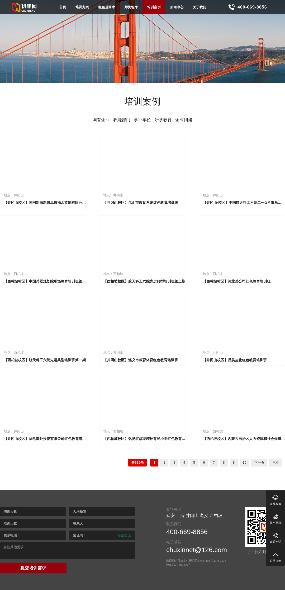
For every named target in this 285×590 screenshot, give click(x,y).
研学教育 (163, 119)
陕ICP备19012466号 (178, 565)
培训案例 (154, 7)
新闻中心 (176, 7)
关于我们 (199, 7)
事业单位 (142, 119)
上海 (180, 515)
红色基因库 (106, 7)
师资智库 (131, 7)
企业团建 (183, 119)
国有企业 (101, 119)
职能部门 (121, 119)
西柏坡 (215, 515)
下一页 (259, 462)
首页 (62, 7)
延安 (170, 515)
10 (245, 462)
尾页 (275, 462)
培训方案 (82, 7)
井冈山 (192, 515)
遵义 (204, 515)
